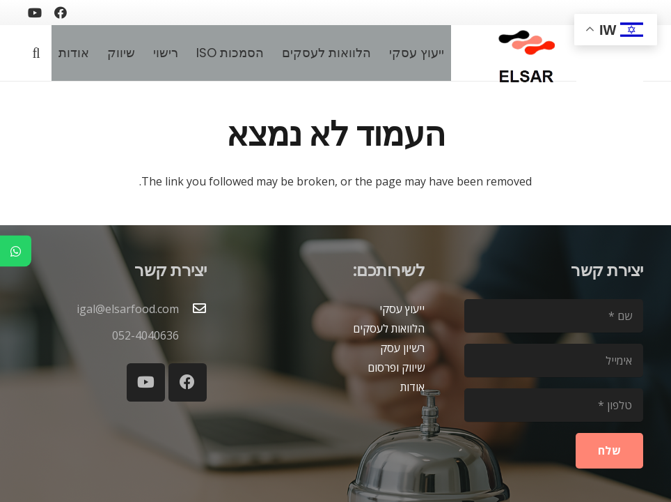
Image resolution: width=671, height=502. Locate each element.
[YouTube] (35, 12)
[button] (36, 53)
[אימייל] (553, 360)
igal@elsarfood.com (128, 309)
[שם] (553, 316)
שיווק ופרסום (396, 367)
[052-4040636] (193, 335)
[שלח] (609, 451)
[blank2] (609, 60)
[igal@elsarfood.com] (193, 309)
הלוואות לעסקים (389, 328)
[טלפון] (553, 405)
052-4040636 (145, 335)
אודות (412, 387)
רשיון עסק (402, 348)
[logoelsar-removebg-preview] (524, 53)
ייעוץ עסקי (402, 309)
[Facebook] (60, 12)
